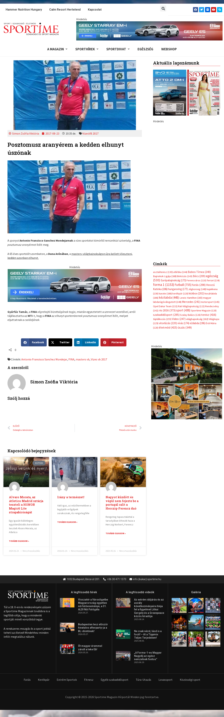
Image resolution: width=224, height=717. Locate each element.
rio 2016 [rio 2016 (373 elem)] (167, 310)
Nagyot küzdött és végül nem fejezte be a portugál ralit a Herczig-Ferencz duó (122, 502)
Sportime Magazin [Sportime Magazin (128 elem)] (204, 310)
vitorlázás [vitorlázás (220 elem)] (168, 323)
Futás (27, 680)
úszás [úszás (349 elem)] (185, 327)
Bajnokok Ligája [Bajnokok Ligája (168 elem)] (165, 276)
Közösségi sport (190, 680)
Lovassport (166, 680)
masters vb (82, 359)
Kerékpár (43, 680)
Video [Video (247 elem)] (179, 319)
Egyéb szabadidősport (114, 680)
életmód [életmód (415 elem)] (168, 327)
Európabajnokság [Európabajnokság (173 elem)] (173, 280)
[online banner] (186, 383)
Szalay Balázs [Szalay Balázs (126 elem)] (190, 314)
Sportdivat (118, 49)
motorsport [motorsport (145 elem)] (210, 302)
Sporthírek (86, 49)
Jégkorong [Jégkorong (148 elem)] (197, 289)
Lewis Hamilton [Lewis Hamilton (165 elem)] (190, 297)
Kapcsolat (95, 9)
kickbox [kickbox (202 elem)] (196, 293)
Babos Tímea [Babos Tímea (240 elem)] (199, 272)
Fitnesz (88, 680)
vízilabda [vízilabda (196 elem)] (197, 323)
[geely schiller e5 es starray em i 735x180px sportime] (75, 285)
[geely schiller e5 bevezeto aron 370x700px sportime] (186, 186)
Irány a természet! (70, 497)
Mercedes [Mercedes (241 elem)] (191, 302)
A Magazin (57, 49)
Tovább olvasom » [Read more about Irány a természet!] (67, 522)
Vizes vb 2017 (99, 359)
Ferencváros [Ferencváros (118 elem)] (196, 280)
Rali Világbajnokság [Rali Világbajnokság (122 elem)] (191, 306)
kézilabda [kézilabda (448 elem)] (169, 298)
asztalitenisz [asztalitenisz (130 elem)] (163, 272)
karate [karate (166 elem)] (165, 293)
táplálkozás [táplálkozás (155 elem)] (162, 319)
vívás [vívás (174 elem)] (183, 323)
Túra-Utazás (143, 680)
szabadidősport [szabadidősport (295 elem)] (166, 314)
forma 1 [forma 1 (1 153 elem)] (163, 284)
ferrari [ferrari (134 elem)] (213, 280)
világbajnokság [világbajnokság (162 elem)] (197, 319)
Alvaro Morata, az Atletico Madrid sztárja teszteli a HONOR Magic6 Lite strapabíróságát (26, 504)
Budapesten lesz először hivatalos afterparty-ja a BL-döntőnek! (93, 628)
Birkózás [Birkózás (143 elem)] (184, 276)
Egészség (145, 49)
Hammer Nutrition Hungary (24, 9)
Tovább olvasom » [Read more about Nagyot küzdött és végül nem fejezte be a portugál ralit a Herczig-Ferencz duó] (116, 533)
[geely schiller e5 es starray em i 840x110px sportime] (149, 30)
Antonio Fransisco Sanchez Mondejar (44, 359)
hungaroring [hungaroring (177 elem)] (178, 289)
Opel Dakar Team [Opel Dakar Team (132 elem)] (165, 306)
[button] (163, 8)
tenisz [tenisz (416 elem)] (208, 315)
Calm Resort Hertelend (65, 9)
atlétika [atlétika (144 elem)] (180, 272)
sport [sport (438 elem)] (183, 310)
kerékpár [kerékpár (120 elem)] (180, 293)
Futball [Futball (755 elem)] (183, 285)
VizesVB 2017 (90, 133)
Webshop (169, 49)
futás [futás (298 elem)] (199, 285)
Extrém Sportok (67, 680)
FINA (71, 359)
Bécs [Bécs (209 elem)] (199, 276)
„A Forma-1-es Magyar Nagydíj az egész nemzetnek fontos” (148, 656)
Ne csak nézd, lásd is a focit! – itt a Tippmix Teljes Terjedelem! (148, 634)
